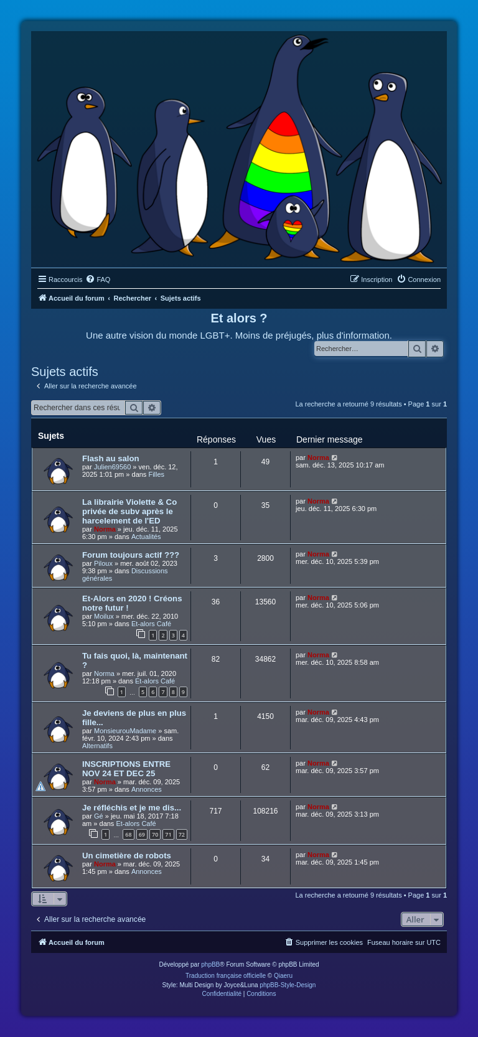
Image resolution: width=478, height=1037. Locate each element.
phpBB (210, 964)
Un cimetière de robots (126, 855)
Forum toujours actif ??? (130, 555)
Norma (318, 457)
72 (182, 834)
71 (168, 834)
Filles (156, 474)
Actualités (146, 536)
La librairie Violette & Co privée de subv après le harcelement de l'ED (129, 511)
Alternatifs (97, 745)
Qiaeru (283, 975)
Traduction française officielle (225, 975)
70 (155, 834)
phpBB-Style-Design (288, 985)
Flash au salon (110, 458)
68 (128, 834)
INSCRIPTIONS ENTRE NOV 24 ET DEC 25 (126, 768)
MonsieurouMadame (125, 730)
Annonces (146, 789)
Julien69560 (112, 467)
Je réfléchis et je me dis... (131, 807)
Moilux (104, 616)
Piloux (103, 563)
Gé (98, 816)
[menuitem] (97, 279)
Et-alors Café (151, 623)
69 (142, 834)
